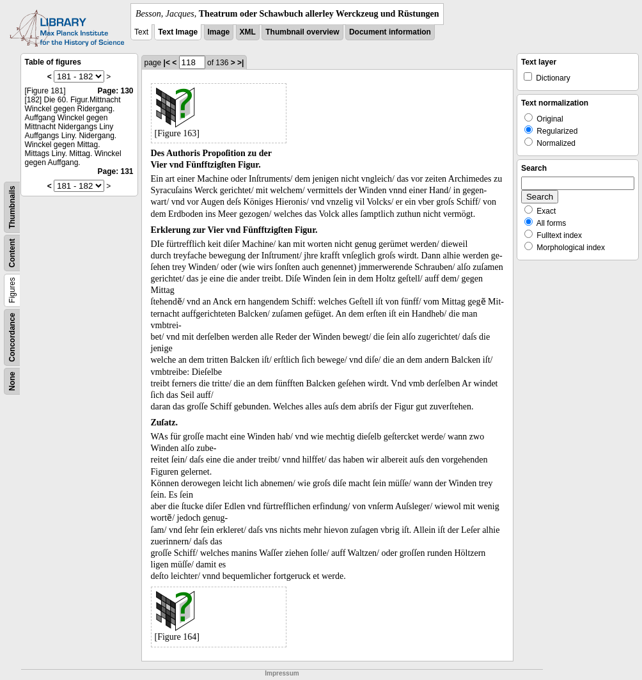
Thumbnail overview (302, 32)
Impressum (282, 673)
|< (167, 62)
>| (240, 62)
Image (219, 32)
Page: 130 (115, 90)
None (12, 381)
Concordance (12, 337)
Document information (390, 32)
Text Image (178, 32)
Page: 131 (115, 171)
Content (12, 253)
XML (248, 32)
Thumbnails (12, 207)
